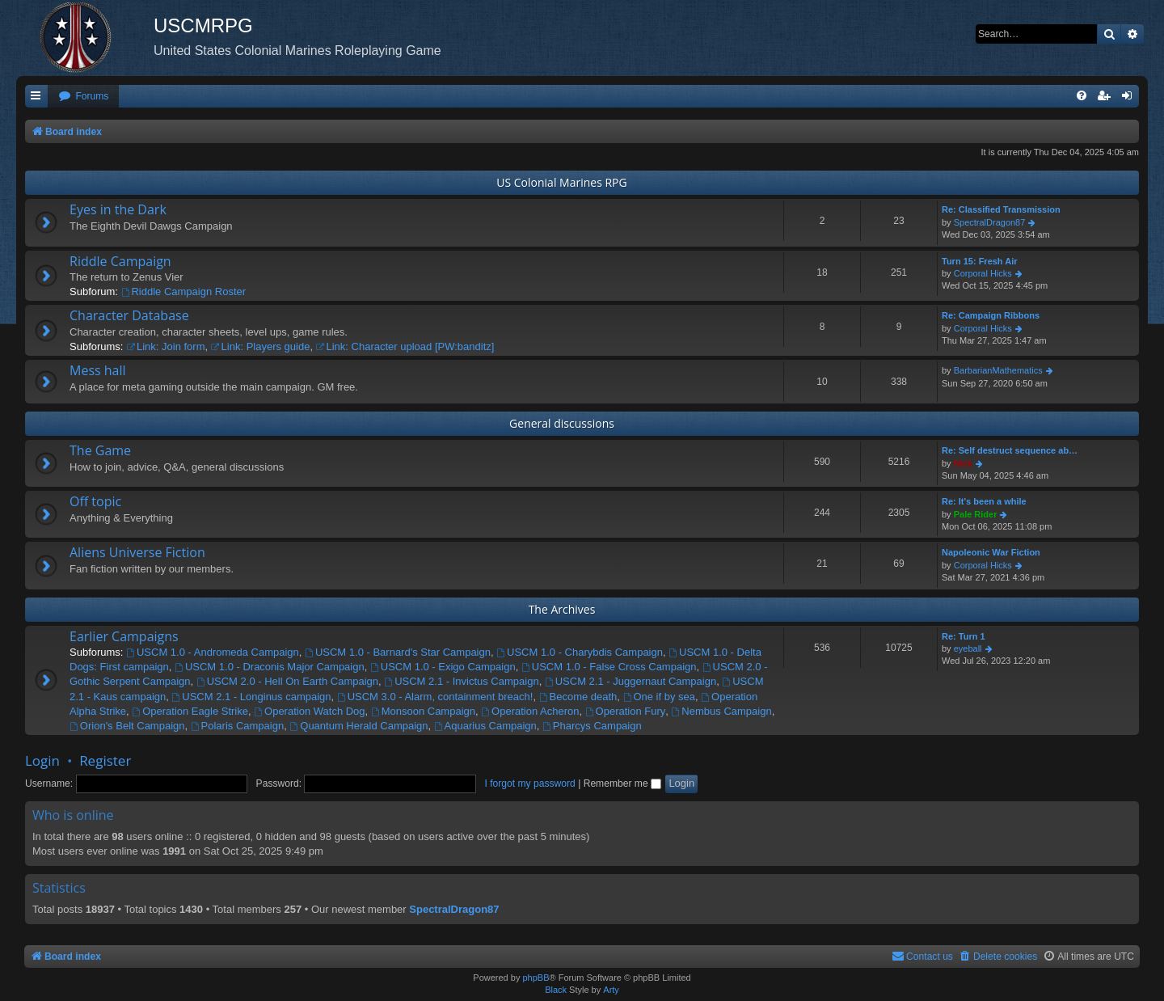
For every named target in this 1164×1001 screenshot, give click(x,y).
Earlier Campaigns (124, 636)
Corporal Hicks (983, 273)
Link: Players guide (260, 346)
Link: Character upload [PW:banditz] (405, 346)
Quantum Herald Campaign (358, 726)
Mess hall (98, 370)
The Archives (562, 609)
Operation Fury (625, 711)
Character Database (129, 315)
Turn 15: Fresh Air (980, 261)
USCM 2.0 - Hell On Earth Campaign (287, 681)
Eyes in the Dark (118, 209)
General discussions (561, 423)
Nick (963, 463)
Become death (578, 697)
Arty (611, 990)
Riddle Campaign (120, 261)
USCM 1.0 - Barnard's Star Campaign (398, 652)
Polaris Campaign (237, 726)
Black (556, 990)
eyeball (968, 648)
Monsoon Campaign (423, 711)
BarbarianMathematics (998, 370)
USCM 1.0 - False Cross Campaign (609, 667)
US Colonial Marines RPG (561, 182)
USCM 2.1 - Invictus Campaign (461, 681)
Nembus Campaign (722, 711)
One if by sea (659, 697)
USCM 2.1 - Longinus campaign (251, 697)
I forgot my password (530, 783)
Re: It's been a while (984, 501)
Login (42, 760)
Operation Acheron (530, 711)
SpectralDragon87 (990, 222)
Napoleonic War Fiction (991, 552)
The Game (100, 450)
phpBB (535, 977)
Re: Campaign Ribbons (991, 315)
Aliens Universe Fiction (137, 552)
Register (105, 760)
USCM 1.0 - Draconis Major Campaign (270, 667)
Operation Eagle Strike (190, 711)
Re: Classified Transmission (1001, 209)
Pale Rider (975, 514)
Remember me (622, 783)
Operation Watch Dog (309, 711)
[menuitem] (83, 97)
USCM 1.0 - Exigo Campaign (443, 667)
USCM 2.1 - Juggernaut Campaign (630, 681)
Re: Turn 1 (963, 636)
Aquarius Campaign (485, 726)
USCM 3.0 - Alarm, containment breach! (435, 697)
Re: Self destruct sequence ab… (1010, 450)
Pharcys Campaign (592, 726)
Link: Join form (165, 346)
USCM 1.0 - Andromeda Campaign (212, 652)
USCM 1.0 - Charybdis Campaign (579, 652)
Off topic (95, 501)
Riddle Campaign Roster (183, 291)
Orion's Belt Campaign (127, 726)
